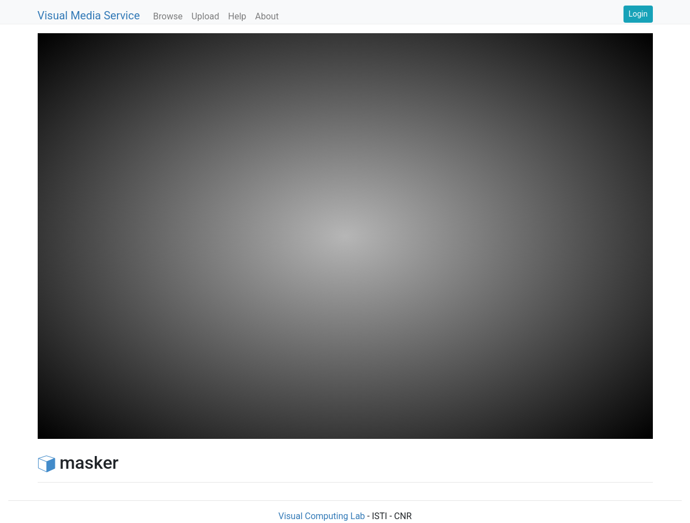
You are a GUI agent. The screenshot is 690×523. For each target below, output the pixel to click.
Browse (167, 16)
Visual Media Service (89, 15)
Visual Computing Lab (321, 516)
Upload (205, 16)
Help (237, 16)
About (267, 16)
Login (638, 13)
